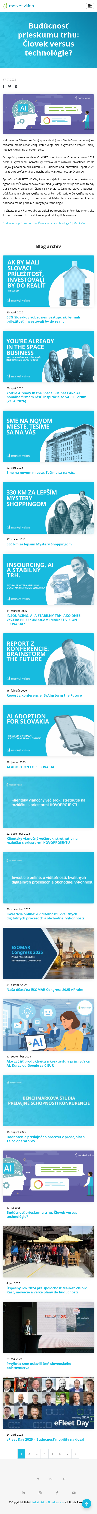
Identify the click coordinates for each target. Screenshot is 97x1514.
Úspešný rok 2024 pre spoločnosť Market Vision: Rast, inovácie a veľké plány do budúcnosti (47, 1290)
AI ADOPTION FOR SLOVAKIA (30, 767)
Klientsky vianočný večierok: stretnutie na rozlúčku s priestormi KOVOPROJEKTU (42, 840)
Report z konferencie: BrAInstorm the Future (44, 695)
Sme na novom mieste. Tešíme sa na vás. (41, 472)
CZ (37, 1479)
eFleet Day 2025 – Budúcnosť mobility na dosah (46, 1439)
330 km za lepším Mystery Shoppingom (39, 544)
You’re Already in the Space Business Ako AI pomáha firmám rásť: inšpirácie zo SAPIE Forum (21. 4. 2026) (46, 397)
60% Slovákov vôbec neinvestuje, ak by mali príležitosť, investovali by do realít (43, 319)
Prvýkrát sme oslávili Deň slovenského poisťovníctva (39, 1365)
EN (50, 1479)
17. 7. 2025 (9, 79)
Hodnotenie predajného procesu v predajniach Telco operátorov (46, 1139)
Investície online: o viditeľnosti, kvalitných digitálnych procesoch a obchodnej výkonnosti (45, 916)
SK (64, 1479)
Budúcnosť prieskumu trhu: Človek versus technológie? (42, 1214)
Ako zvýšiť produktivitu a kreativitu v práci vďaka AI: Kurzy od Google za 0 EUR (48, 1063)
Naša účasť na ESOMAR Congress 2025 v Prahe (45, 989)
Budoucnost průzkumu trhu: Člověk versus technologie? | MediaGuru (45, 223)
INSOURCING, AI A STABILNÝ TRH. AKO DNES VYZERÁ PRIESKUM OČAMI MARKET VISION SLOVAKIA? (43, 619)
